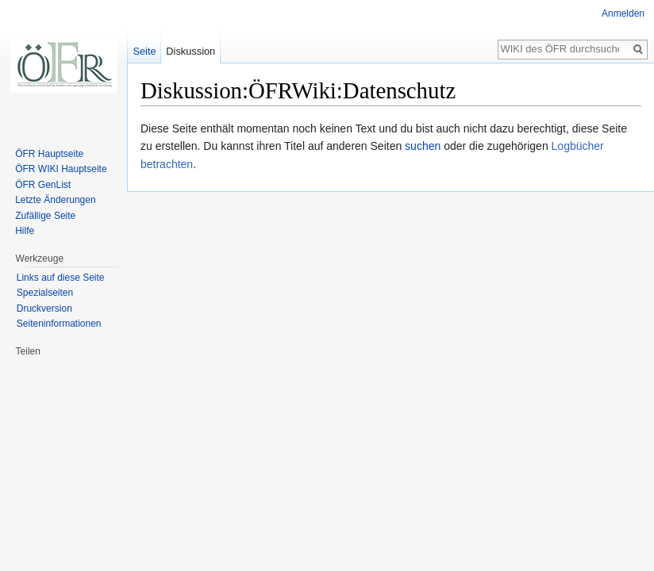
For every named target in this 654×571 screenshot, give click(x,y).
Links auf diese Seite (61, 277)
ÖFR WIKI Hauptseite (60, 168)
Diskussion (190, 51)
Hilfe (24, 230)
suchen (422, 146)
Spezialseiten (45, 292)
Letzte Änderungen (55, 199)
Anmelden (623, 13)
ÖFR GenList (43, 184)
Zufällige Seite (45, 215)
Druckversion (44, 308)
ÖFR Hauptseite (49, 153)
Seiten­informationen (59, 323)
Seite (144, 51)
